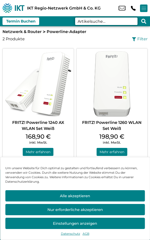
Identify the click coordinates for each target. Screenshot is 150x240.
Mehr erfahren (38, 152)
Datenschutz (70, 233)
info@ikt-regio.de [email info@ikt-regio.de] (122, 8)
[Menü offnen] (144, 8)
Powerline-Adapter (66, 31)
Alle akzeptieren (75, 195)
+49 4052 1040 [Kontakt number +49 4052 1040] (133, 8)
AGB (86, 233)
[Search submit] (144, 21)
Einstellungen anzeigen (75, 223)
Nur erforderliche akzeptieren (75, 209)
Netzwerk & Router (22, 31)
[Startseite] (13, 8)
